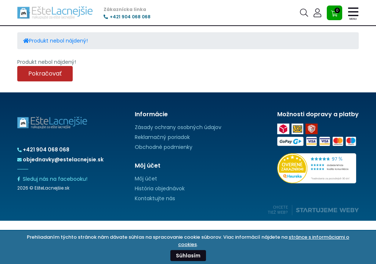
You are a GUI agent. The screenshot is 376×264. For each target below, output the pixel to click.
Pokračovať (45, 73)
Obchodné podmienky (163, 147)
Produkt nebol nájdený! (58, 40)
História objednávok (160, 188)
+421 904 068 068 (127, 17)
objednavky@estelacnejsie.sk (60, 159)
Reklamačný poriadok (162, 137)
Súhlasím (188, 255)
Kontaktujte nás (155, 198)
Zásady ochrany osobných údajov (178, 127)
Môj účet (146, 178)
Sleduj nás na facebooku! (52, 179)
